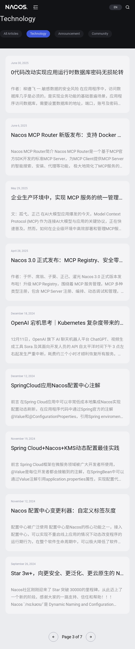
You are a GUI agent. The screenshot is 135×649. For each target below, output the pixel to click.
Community (100, 33)
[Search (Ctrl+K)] (126, 7)
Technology (38, 33)
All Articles (11, 33)
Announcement (69, 33)
